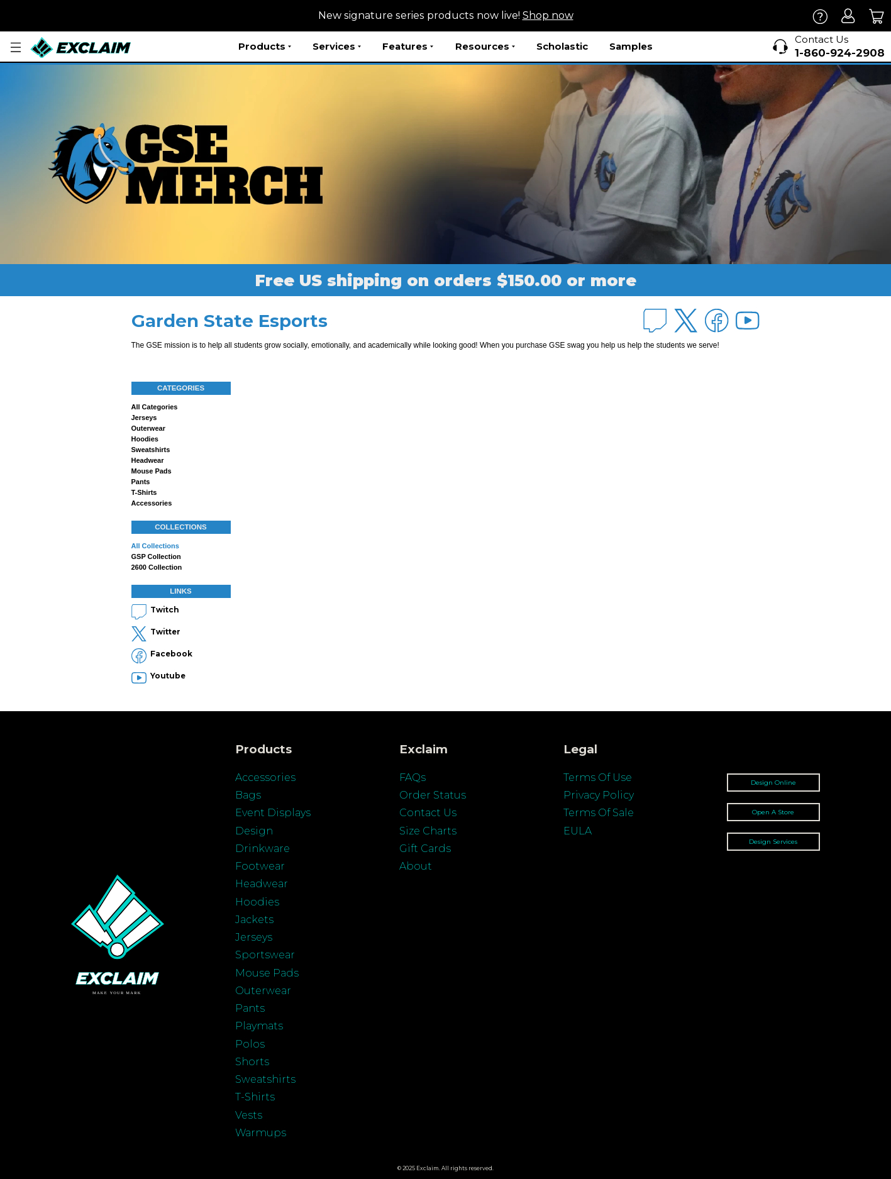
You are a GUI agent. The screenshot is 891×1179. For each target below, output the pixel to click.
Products (264, 46)
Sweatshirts (150, 449)
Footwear (260, 866)
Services (337, 46)
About (415, 866)
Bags (248, 795)
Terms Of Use (597, 777)
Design (254, 831)
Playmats (259, 1026)
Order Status (432, 795)
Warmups (260, 1133)
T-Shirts (255, 1097)
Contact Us (428, 813)
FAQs (412, 777)
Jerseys (144, 417)
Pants (140, 481)
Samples (631, 46)
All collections (155, 546)
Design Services (773, 841)
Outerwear (148, 428)
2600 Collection (156, 567)
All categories (154, 407)
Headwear (147, 460)
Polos (250, 1044)
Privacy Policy (598, 795)
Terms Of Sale (598, 813)
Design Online (773, 782)
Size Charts (428, 831)
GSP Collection (156, 556)
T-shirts (144, 492)
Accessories (151, 503)
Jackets (254, 920)
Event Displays (273, 813)
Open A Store (773, 812)
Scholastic (562, 46)
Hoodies (144, 439)
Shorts (252, 1062)
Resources (485, 46)
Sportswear (265, 955)
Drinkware (262, 849)
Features (407, 46)
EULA (577, 831)
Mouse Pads (151, 471)
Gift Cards (425, 849)
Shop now (548, 15)
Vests (248, 1115)
